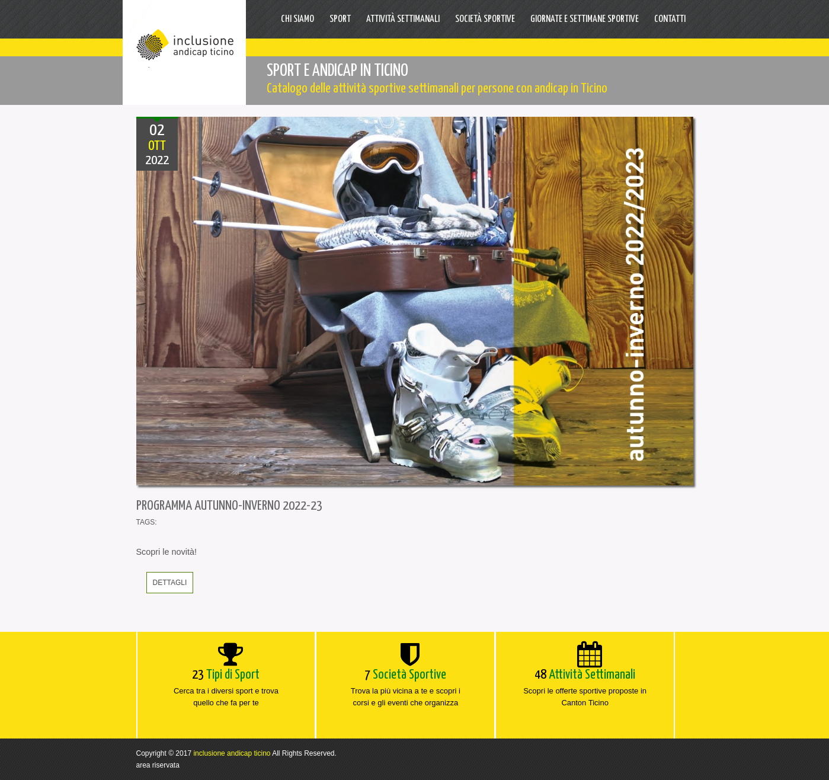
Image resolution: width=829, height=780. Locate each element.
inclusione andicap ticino (231, 753)
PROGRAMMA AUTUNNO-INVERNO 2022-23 (229, 506)
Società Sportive (485, 19)
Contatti (670, 19)
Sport (340, 19)
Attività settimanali (403, 19)
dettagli (170, 582)
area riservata (158, 765)
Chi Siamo (297, 19)
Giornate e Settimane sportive (584, 19)
